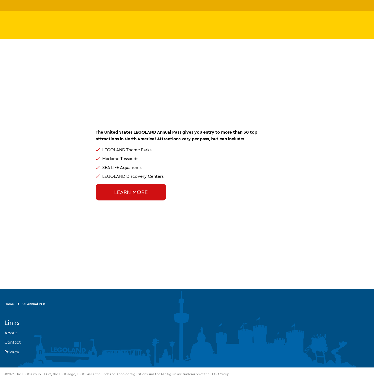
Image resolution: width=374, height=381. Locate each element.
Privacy (11, 351)
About (10, 332)
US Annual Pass (33, 304)
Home (9, 304)
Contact (12, 342)
